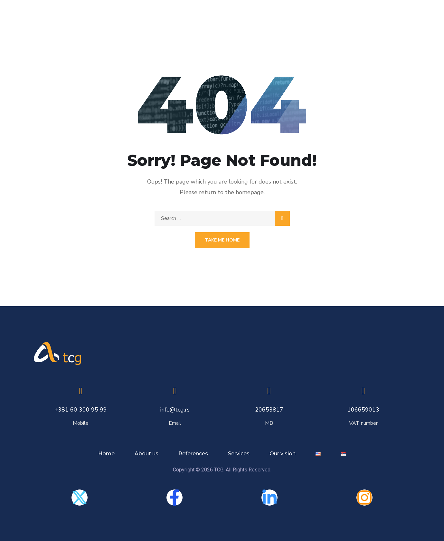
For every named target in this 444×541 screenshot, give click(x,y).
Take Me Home (222, 240)
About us (146, 454)
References (193, 454)
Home (106, 454)
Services (239, 454)
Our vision (282, 454)
